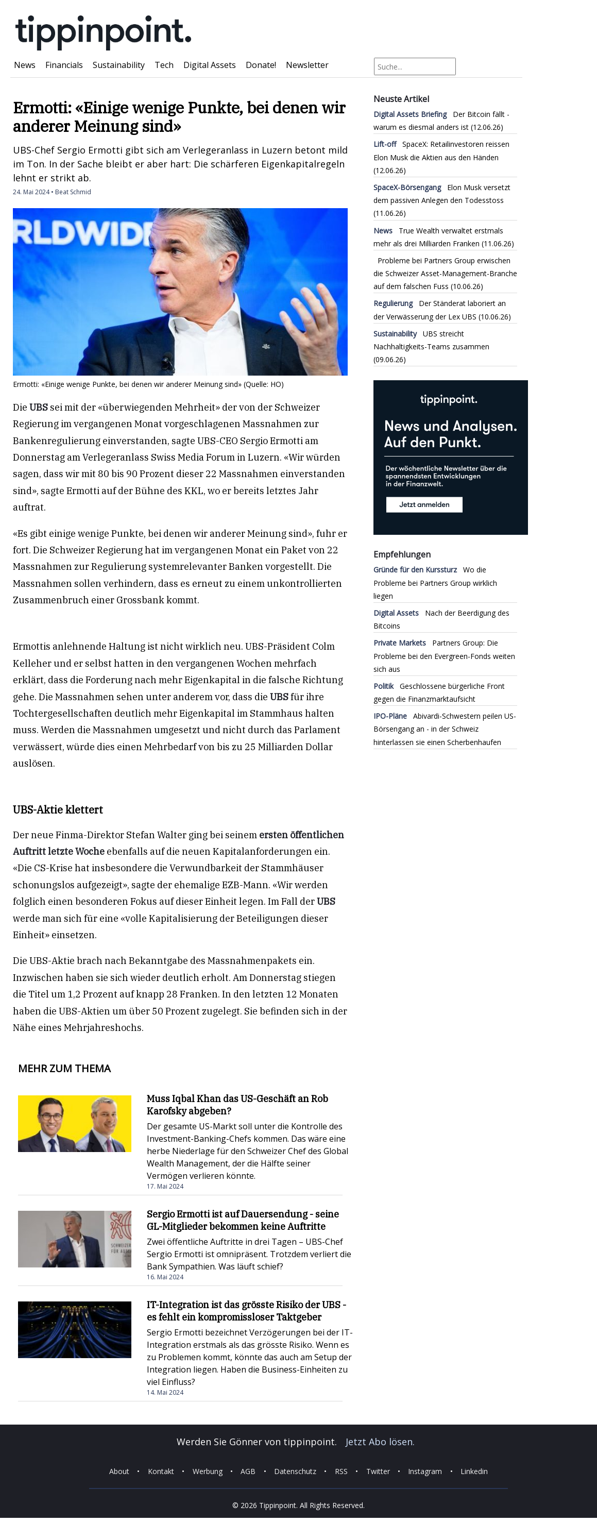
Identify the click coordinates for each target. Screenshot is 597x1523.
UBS (38, 407)
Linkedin (474, 1471)
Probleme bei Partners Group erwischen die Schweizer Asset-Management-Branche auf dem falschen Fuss (445, 273)
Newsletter (307, 65)
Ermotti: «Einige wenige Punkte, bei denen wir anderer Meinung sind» (179, 116)
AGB (248, 1471)
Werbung (208, 1471)
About (119, 1471)
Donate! (261, 65)
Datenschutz (295, 1471)
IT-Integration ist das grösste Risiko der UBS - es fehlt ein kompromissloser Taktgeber (246, 1311)
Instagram (425, 1471)
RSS (341, 1471)
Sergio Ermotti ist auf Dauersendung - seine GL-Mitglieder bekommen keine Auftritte (243, 1220)
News (25, 65)
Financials (64, 65)
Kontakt (161, 1471)
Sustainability (119, 65)
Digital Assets (209, 65)
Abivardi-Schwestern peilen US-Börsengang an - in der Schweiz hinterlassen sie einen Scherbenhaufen (444, 729)
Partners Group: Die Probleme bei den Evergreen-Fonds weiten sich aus (444, 655)
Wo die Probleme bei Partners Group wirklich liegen (435, 582)
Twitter (378, 1471)
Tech (164, 65)
